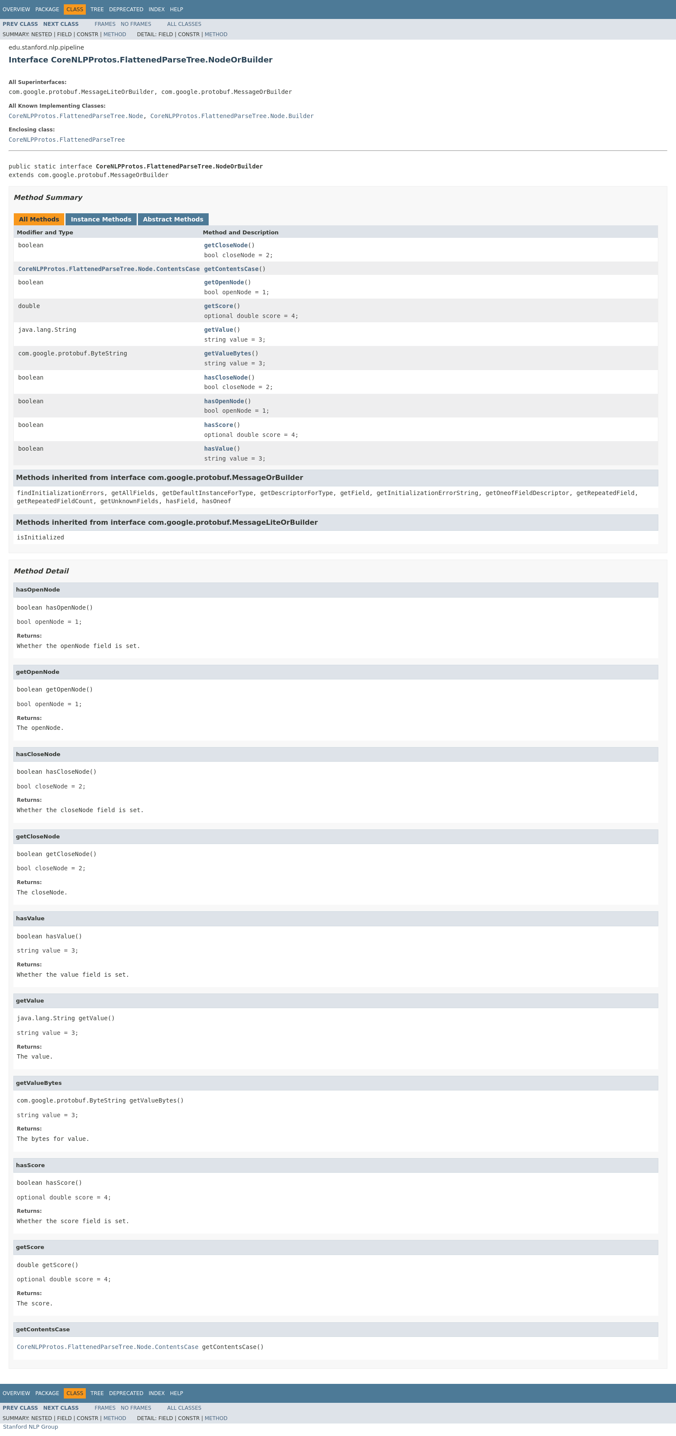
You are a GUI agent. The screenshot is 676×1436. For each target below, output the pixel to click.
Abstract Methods (173, 219)
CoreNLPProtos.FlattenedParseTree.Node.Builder (232, 115)
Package (47, 9)
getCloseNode (225, 245)
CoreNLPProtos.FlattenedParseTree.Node (76, 115)
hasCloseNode (225, 377)
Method (114, 34)
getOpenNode (224, 282)
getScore (218, 305)
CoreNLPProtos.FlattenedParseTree (67, 139)
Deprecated (126, 9)
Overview (16, 9)
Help (176, 9)
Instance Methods (101, 219)
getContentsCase (231, 268)
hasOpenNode (224, 401)
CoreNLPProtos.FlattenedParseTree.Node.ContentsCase (109, 268)
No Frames (136, 24)
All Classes (184, 24)
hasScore (218, 424)
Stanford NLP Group (30, 1427)
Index (157, 9)
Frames (105, 24)
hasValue (218, 448)
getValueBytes (227, 353)
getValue (218, 329)
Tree (97, 9)
